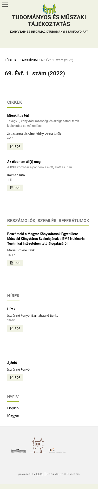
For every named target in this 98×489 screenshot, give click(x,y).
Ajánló (12, 363)
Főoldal (11, 60)
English (13, 408)
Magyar (13, 415)
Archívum (30, 60)
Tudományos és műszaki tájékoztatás (49, 24)
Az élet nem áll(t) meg (49, 165)
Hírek (11, 309)
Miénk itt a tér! (49, 121)
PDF (17, 146)
